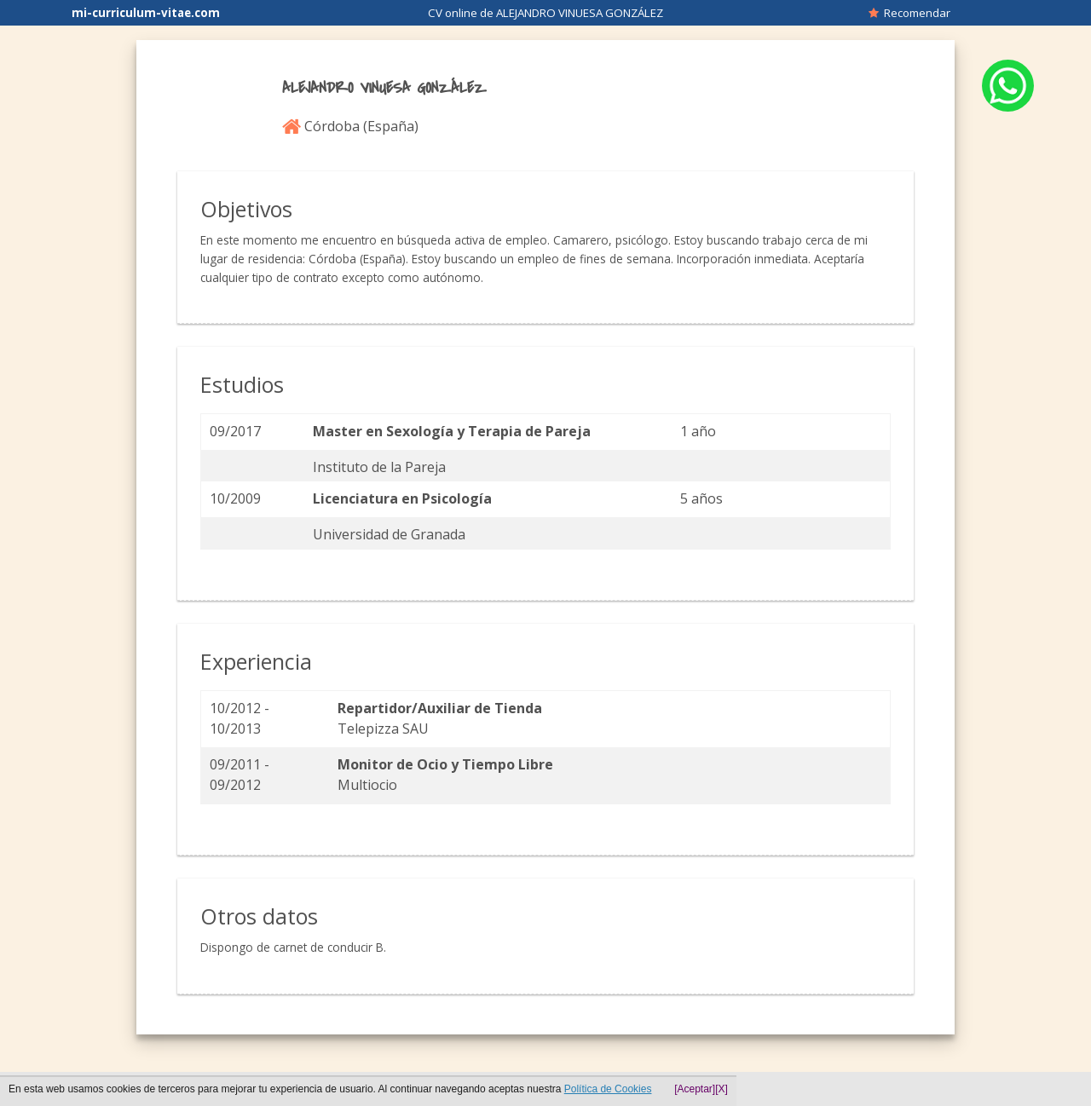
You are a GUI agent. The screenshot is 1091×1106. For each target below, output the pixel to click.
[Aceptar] (694, 1089)
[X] (721, 1089)
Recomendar (909, 12)
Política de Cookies (608, 1089)
